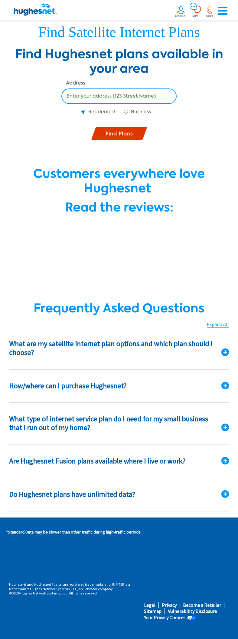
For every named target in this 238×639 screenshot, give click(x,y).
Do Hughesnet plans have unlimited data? (72, 494)
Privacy (169, 605)
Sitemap (152, 611)
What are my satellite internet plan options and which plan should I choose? (110, 348)
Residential (101, 112)
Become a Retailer (202, 605)
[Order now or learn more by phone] (209, 11)
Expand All (218, 324)
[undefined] (181, 11)
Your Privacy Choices (164, 618)
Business (141, 112)
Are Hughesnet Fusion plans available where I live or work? (97, 461)
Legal (149, 605)
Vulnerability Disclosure (192, 611)
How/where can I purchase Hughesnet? (67, 386)
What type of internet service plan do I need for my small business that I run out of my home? (108, 423)
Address (75, 83)
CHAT (195, 16)
